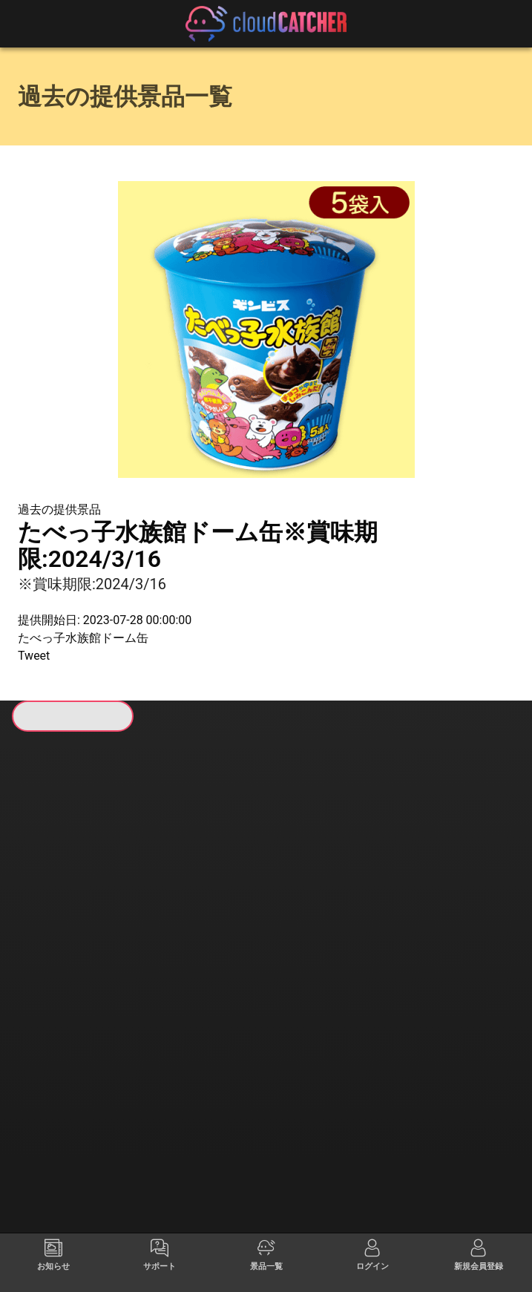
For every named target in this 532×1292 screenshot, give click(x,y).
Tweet (34, 656)
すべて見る (70, 931)
